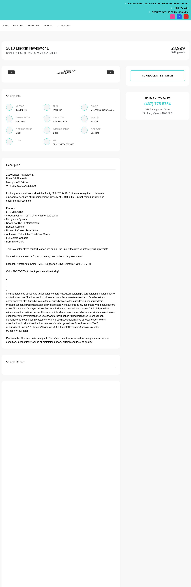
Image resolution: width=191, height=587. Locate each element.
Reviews (48, 26)
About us (18, 26)
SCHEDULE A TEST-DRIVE (157, 75)
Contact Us (64, 26)
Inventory (33, 26)
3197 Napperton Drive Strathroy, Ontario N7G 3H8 (158, 3)
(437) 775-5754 (181, 8)
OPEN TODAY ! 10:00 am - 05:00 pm (170, 12)
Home (5, 26)
